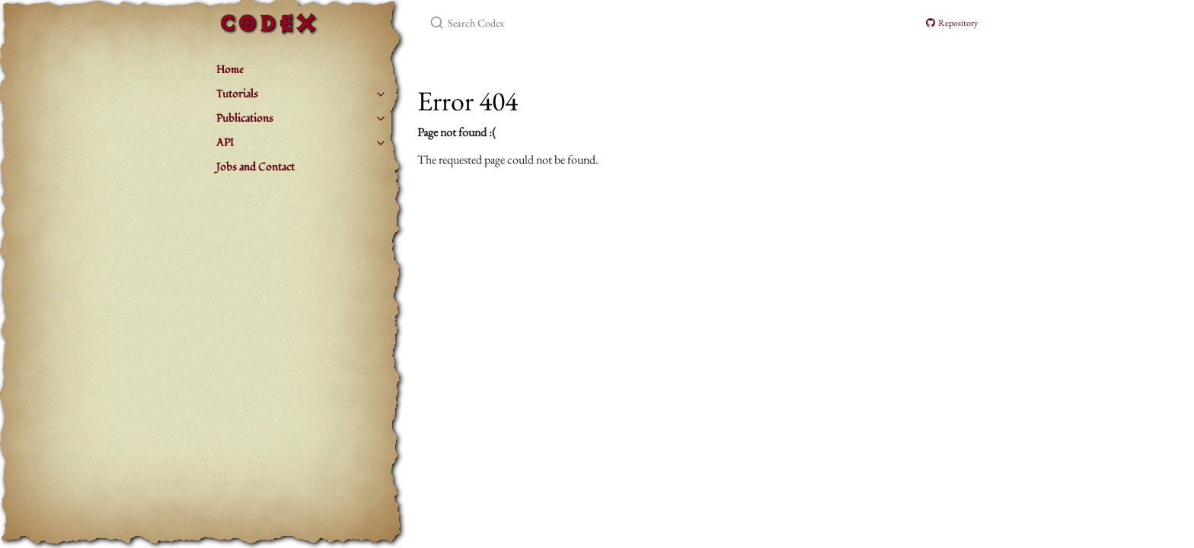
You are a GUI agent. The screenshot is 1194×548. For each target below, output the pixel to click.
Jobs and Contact (255, 167)
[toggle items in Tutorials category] (381, 94)
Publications (244, 118)
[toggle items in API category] (381, 143)
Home (230, 69)
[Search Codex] (609, 23)
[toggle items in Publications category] (381, 119)
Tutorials (237, 94)
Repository (952, 23)
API (225, 142)
